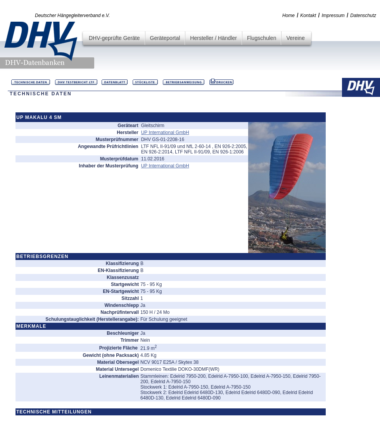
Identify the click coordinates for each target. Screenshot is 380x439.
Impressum (333, 15)
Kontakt (308, 15)
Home (288, 15)
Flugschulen (261, 38)
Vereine (295, 38)
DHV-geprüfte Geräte (114, 38)
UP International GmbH (165, 132)
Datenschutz (363, 15)
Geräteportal (165, 38)
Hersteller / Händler (213, 38)
